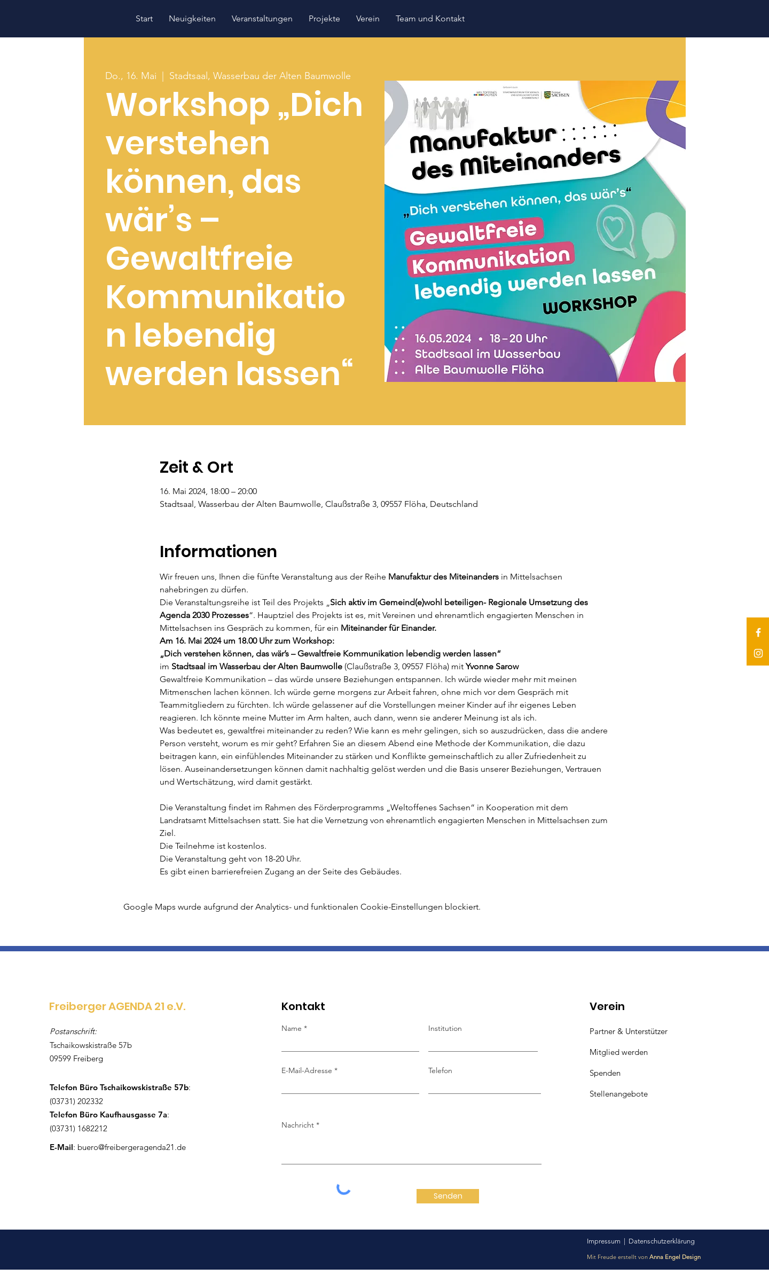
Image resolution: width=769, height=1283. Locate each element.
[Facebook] (758, 632)
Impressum (604, 1241)
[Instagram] (758, 653)
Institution (445, 1028)
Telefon (440, 1070)
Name (291, 1028)
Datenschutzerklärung (662, 1241)
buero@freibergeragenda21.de (131, 1147)
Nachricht (297, 1125)
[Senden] (448, 1196)
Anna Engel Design (675, 1257)
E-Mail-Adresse (307, 1070)
